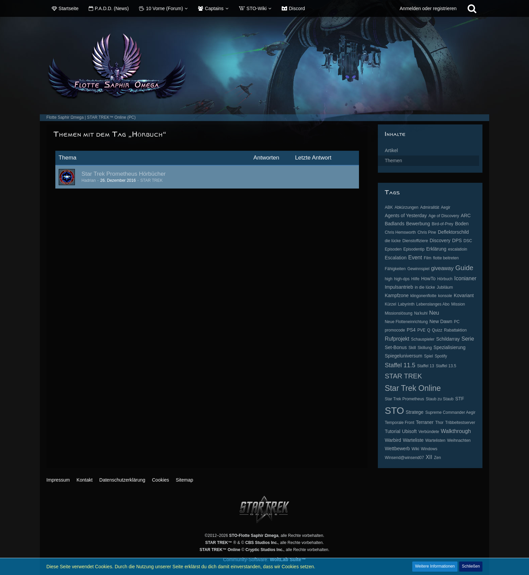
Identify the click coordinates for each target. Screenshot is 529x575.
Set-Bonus (396, 347)
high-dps (402, 279)
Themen (393, 160)
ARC (466, 215)
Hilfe (415, 279)
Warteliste (413, 440)
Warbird (393, 440)
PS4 (411, 330)
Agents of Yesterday (406, 215)
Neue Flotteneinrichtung (406, 321)
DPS (457, 240)
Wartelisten (435, 440)
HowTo (428, 278)
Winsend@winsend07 (404, 457)
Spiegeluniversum (403, 355)
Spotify (441, 356)
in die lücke (425, 287)
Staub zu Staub (439, 399)
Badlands (394, 223)
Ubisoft (409, 431)
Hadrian (89, 180)
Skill (412, 347)
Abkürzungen (406, 207)
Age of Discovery (443, 215)
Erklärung (436, 249)
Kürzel (390, 304)
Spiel (428, 356)
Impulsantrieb (399, 287)
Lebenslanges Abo (433, 304)
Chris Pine (426, 232)
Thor (439, 422)
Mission (458, 304)
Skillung (425, 347)
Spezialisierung (450, 347)
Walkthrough (456, 431)
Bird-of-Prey (442, 224)
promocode (395, 330)
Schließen (471, 566)
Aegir (445, 207)
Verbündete (428, 431)
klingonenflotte (423, 295)
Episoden (393, 249)
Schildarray (448, 339)
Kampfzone (397, 295)
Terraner (425, 422)
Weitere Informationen (435, 566)
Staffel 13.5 (446, 366)
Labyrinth (406, 304)
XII (429, 457)
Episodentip (413, 249)
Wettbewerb (397, 448)
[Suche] (472, 8)
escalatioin (457, 249)
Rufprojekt (397, 339)
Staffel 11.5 (400, 365)
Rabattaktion (455, 330)
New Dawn (440, 321)
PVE (421, 330)
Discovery (440, 240)
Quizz (437, 330)
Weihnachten (459, 440)
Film (427, 258)
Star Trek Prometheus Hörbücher (124, 174)
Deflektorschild (453, 232)
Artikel (391, 150)
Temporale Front (399, 422)
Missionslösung (398, 313)
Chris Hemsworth (400, 232)
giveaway (442, 268)
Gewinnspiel (418, 268)
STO (394, 410)
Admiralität (429, 207)
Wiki (415, 449)
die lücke (392, 240)
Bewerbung (418, 223)
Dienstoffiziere (415, 240)
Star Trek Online (413, 388)
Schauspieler (422, 339)
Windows (429, 449)
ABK (389, 207)
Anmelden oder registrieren (428, 8)
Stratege (414, 412)
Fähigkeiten (395, 268)
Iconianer (465, 278)
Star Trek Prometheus (404, 399)
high (388, 279)
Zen (437, 457)
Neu (434, 313)
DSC (468, 240)
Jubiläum (445, 287)
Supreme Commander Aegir (450, 412)
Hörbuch (444, 279)
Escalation (396, 257)
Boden (462, 223)
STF (459, 398)
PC (457, 321)
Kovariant (464, 295)
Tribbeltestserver (460, 422)
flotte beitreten (446, 258)
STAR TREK (151, 180)
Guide (464, 267)
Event (415, 257)
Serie (468, 339)
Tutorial (392, 431)
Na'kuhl (420, 313)
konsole (445, 295)
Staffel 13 (425, 366)
